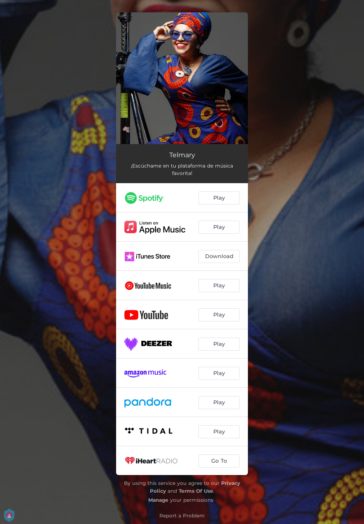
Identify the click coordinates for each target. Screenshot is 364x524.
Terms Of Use (196, 491)
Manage (158, 500)
